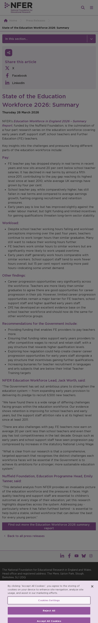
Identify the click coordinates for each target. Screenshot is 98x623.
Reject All (49, 613)
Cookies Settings (49, 603)
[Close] (92, 590)
